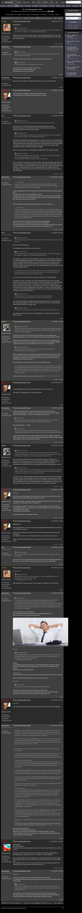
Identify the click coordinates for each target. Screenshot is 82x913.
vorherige (17, 18)
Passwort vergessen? (73, 25)
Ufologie (58, 6)
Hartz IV (29, 11)
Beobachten (36, 14)
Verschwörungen (43, 6)
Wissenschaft (10, 6)
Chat (52, 2)
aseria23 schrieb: (20, 52)
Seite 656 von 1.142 (8, 18)
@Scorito (15, 493)
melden (61, 43)
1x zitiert (56, 43)
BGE (39, 11)
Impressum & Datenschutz (7, 908)
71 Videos (27, 14)
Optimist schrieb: (20, 884)
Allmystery (8, 2)
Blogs (33, 2)
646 (30, 18)
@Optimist (16, 874)
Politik (16, 6)
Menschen (3, 6)
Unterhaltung (75, 6)
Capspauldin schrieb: (21, 552)
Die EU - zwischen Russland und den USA (73, 63)
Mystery (21, 6)
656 (37, 18)
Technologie (52, 6)
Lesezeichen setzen (7, 41)
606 (27, 18)
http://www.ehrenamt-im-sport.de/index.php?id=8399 (29, 376)
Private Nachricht (6, 38)
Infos (58, 14)
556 (25, 18)
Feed (49, 11)
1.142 (54, 18)
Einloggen (74, 22)
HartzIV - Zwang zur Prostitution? (73, 37)
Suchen (52, 14)
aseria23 (4, 21)
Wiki (57, 2)
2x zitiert (56, 518)
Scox (3, 115)
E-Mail (52, 11)
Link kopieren (5, 39)
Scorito (4, 321)
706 (48, 18)
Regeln (16, 908)
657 (40, 18)
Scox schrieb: (19, 182)
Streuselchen (5, 47)
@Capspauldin (17, 571)
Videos (38, 2)
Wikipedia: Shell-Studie (28, 461)
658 (43, 18)
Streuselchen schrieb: (21, 28)
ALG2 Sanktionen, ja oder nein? (73, 43)
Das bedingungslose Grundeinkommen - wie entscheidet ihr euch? (73, 49)
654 (32, 18)
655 (35, 18)
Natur (63, 6)
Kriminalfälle (28, 6)
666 (45, 18)
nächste (59, 18)
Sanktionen (34, 11)
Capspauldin (5, 90)
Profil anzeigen (5, 36)
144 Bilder (19, 14)
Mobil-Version (22, 908)
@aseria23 (16, 703)
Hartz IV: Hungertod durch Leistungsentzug (73, 69)
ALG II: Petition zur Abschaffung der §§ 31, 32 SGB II (73, 56)
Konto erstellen (74, 27)
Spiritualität (35, 6)
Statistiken (45, 2)
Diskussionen (26, 2)
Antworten (44, 14)
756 (50, 18)
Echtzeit (19, 2)
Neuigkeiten (63, 2)
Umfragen (68, 6)
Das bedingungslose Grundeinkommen (73, 74)
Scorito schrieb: (20, 418)
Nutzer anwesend (73, 10)
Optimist (4, 841)
